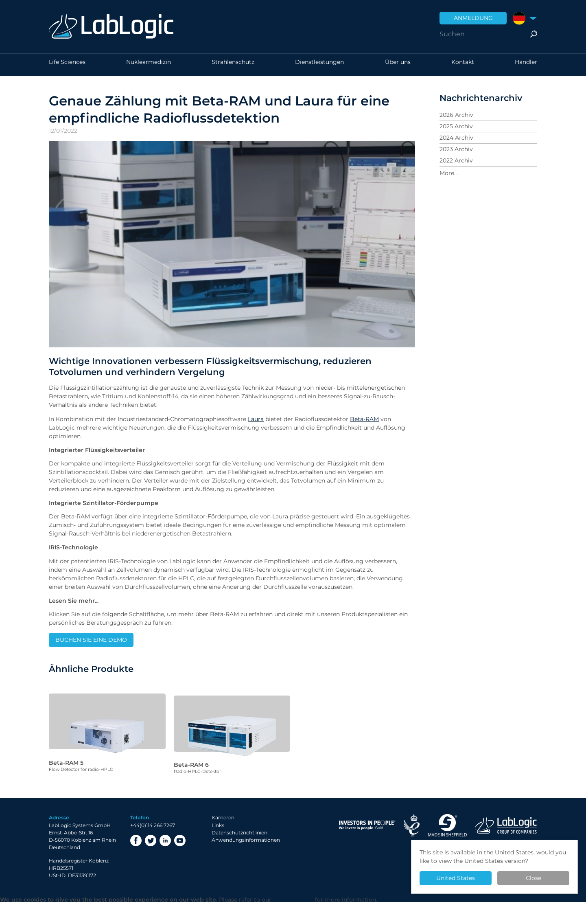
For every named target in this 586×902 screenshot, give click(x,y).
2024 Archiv (456, 137)
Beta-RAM (364, 419)
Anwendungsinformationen (246, 837)
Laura (256, 419)
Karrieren (223, 815)
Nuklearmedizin (148, 64)
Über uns (398, 64)
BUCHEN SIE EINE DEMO (91, 639)
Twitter (150, 838)
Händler (526, 64)
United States (455, 878)
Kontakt (462, 64)
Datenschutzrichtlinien (239, 830)
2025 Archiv (456, 126)
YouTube (180, 838)
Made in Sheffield (447, 823)
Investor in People (367, 823)
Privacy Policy (293, 897)
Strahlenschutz (233, 64)
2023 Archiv (456, 149)
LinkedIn (165, 838)
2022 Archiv (456, 160)
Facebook (136, 838)
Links (218, 823)
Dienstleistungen (319, 64)
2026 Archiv (456, 115)
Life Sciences (67, 64)
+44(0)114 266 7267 (152, 823)
